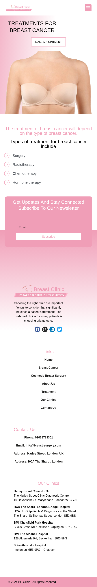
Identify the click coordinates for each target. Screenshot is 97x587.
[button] (88, 7)
